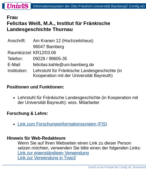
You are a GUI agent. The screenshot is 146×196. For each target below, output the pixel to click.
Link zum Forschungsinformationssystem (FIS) (62, 124)
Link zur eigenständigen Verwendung (53, 153)
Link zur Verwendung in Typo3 (47, 157)
